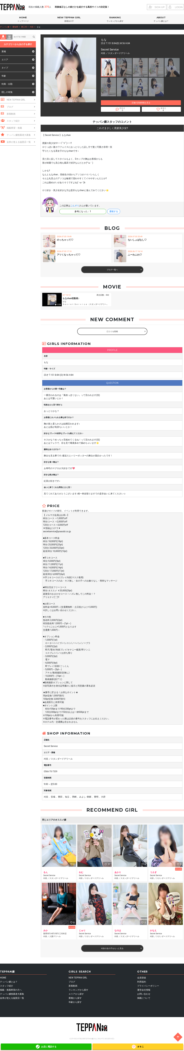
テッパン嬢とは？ (8, 981)
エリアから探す (76, 994)
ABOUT (161, 19)
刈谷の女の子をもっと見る (121, 948)
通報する (113, 211)
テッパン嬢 (4, 27)
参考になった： (83, 211)
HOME (23, 19)
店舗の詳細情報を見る (141, 103)
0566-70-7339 (50, 771)
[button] (108, 67)
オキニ (138, 1046)
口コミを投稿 (126, 331)
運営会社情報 (143, 990)
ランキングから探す (78, 990)
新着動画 (73, 986)
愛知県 (15, 27)
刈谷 (32, 27)
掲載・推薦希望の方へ (11, 990)
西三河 (24, 27)
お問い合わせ (143, 994)
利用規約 (141, 981)
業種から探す (75, 998)
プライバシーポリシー (148, 986)
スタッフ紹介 (6, 986)
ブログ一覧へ (124, 270)
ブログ (72, 981)
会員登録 (141, 977)
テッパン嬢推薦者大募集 (12, 994)
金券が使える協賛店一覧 (12, 998)
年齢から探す (75, 1002)
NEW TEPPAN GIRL (69, 19)
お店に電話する (46, 1046)
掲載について (143, 998)
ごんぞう (74, 205)
